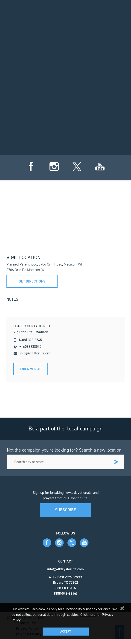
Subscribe (65, 510)
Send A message (30, 369)
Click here (88, 614)
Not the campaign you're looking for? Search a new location (64, 450)
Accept (65, 631)
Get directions (32, 281)
